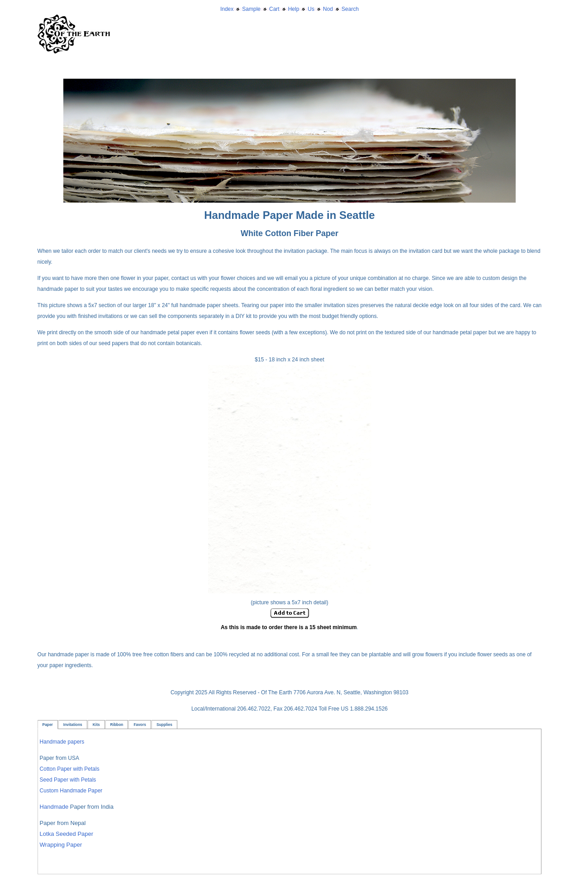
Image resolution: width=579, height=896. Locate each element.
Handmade (55, 806)
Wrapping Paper (61, 844)
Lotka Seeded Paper (67, 833)
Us (311, 9)
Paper (48, 724)
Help (293, 9)
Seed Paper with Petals (68, 780)
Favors (139, 724)
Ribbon (116, 724)
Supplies (164, 724)
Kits (96, 724)
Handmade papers (62, 742)
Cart (274, 9)
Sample (251, 9)
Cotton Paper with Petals (70, 769)
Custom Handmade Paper (71, 790)
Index (226, 9)
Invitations (72, 724)
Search (350, 9)
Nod (328, 9)
